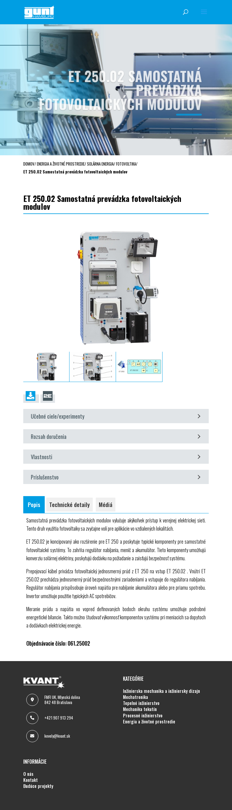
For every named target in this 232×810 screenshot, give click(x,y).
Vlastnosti (115, 457)
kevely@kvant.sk (57, 736)
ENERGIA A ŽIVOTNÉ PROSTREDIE (149, 721)
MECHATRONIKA (135, 697)
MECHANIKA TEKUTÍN (140, 709)
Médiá (105, 504)
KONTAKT (30, 780)
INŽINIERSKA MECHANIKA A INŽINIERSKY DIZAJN (161, 691)
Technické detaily (69, 504)
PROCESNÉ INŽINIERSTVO (143, 715)
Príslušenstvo (115, 477)
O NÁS (28, 774)
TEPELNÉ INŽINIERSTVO (141, 703)
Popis (34, 504)
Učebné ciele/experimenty (115, 416)
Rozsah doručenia (115, 436)
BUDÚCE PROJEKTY (38, 786)
